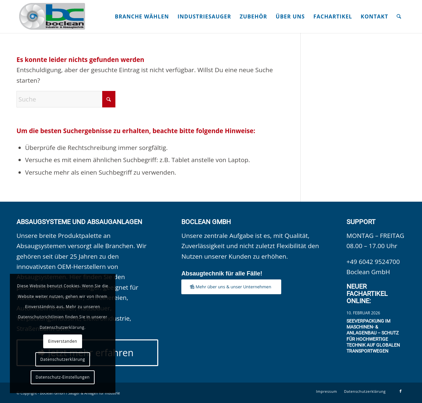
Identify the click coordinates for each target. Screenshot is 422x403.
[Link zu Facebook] (401, 391)
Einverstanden (62, 341)
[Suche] (399, 16)
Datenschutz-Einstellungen (63, 377)
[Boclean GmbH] (52, 16)
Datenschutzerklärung (62, 359)
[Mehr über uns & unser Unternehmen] (231, 286)
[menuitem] (142, 16)
